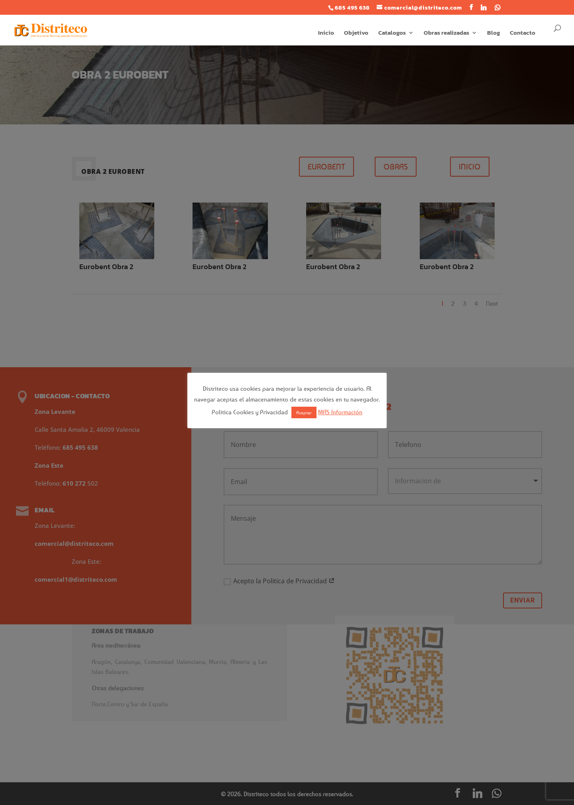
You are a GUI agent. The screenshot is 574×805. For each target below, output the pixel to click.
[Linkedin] (484, 7)
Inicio (326, 33)
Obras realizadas (446, 33)
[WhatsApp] (498, 7)
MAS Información (340, 411)
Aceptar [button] (304, 412)
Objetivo (356, 33)
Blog (493, 33)
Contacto (522, 33)
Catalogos (392, 33)
